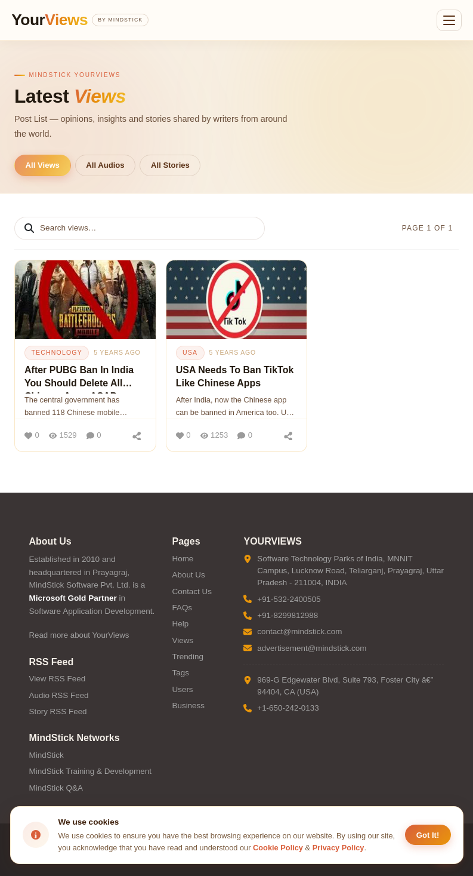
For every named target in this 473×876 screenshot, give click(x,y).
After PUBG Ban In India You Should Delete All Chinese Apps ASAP (79, 379)
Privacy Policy (338, 847)
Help (180, 623)
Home (182, 558)
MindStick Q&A (56, 787)
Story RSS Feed (58, 711)
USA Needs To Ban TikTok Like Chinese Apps (235, 376)
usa (190, 352)
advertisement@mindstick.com (311, 648)
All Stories (170, 165)
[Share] (137, 435)
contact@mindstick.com (299, 631)
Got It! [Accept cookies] (428, 835)
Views (182, 640)
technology (56, 352)
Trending (187, 656)
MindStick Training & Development (90, 771)
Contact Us (191, 591)
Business (188, 705)
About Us (188, 574)
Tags (180, 672)
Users (182, 689)
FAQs (182, 607)
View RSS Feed (57, 678)
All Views (43, 165)
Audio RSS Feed (59, 695)
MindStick (46, 755)
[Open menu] (449, 20)
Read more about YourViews (79, 635)
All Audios (105, 165)
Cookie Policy (278, 847)
